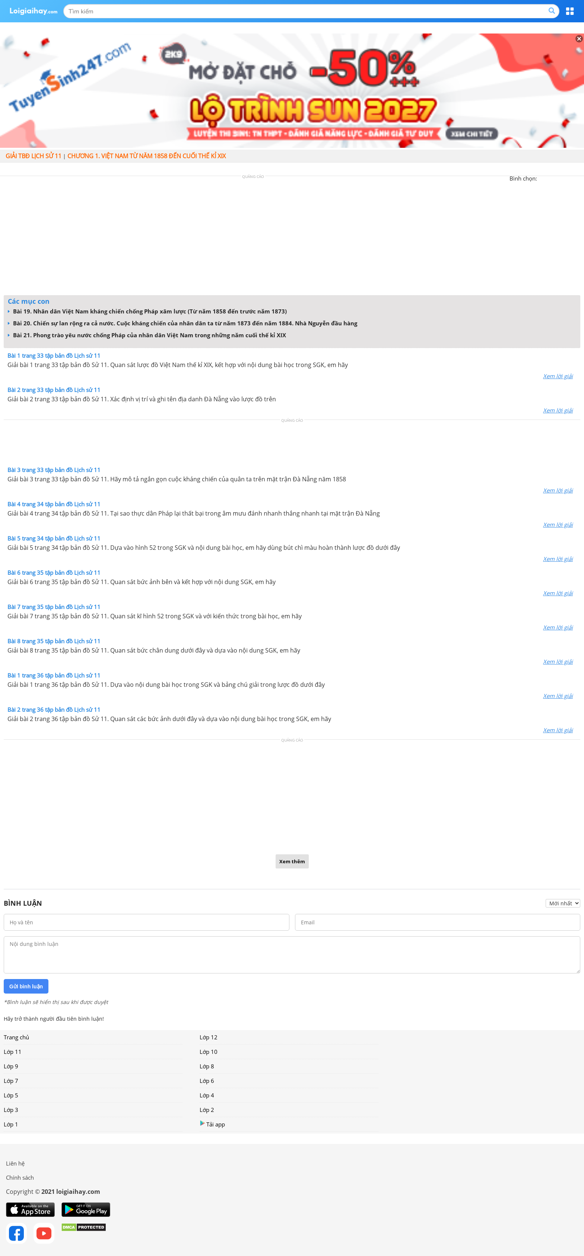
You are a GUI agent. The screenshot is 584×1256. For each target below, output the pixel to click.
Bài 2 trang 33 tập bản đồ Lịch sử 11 (54, 389)
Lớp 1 (11, 1124)
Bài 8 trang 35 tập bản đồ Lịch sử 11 (54, 641)
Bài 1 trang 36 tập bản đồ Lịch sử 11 (54, 675)
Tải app (212, 1124)
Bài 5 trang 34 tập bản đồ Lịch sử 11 (54, 538)
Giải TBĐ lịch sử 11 (33, 156)
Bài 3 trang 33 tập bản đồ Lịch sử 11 (54, 470)
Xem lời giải (558, 376)
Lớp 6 (207, 1080)
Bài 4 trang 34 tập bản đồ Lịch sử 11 (54, 504)
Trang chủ (16, 1037)
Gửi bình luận (26, 986)
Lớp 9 (11, 1066)
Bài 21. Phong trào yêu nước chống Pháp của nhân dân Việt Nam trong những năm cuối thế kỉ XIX (147, 335)
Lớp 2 (207, 1109)
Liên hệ (15, 1163)
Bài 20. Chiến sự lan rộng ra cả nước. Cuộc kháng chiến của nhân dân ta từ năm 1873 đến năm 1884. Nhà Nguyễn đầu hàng (182, 323)
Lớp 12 (209, 1037)
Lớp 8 (207, 1066)
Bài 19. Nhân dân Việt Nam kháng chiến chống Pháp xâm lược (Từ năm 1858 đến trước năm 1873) (147, 311)
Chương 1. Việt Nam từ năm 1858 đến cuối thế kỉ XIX (146, 156)
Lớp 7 (11, 1080)
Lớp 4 (207, 1095)
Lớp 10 (209, 1051)
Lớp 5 (11, 1095)
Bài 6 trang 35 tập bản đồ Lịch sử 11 (54, 572)
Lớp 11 (13, 1051)
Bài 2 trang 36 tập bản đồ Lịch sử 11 (54, 709)
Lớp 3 (11, 1109)
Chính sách (20, 1177)
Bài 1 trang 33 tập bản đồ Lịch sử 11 (54, 355)
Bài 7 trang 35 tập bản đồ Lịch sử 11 (54, 607)
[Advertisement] (292, 237)
